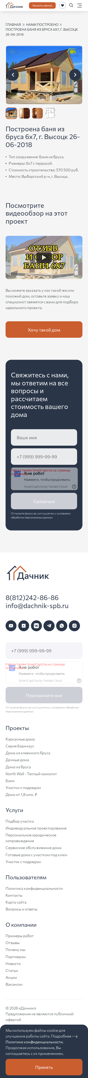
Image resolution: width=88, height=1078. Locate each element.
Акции (11, 977)
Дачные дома (17, 759)
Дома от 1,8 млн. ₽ (21, 794)
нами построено (42, 24)
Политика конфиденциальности (34, 888)
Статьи (12, 970)
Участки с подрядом (23, 787)
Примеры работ (20, 935)
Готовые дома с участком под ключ (36, 854)
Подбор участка (20, 821)
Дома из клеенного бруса (28, 752)
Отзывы (13, 942)
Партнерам (16, 956)
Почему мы (15, 949)
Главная (13, 24)
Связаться (44, 501)
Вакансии (14, 984)
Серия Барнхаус (20, 745)
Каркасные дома (20, 739)
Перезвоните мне (44, 695)
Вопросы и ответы (21, 909)
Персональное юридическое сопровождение (31, 837)
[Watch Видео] (44, 257)
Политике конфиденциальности (34, 1041)
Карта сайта (16, 902)
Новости (13, 963)
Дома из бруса (18, 766)
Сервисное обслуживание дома (33, 847)
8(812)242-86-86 (32, 597)
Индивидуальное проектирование (36, 828)
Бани (10, 780)
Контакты (14, 895)
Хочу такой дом (44, 329)
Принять (44, 1067)
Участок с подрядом (23, 861)
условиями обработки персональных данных (40, 515)
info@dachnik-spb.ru (37, 605)
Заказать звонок (42, 5)
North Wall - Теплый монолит (31, 773)
